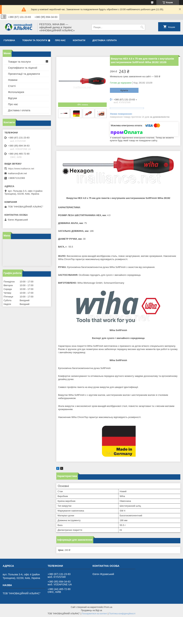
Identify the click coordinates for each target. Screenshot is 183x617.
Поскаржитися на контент (94, 613)
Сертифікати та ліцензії (22, 67)
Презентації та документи (24, 73)
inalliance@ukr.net (17, 173)
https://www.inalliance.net (21, 168)
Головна (9, 40)
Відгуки (12, 98)
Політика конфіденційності (122, 613)
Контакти (79, 40)
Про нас (60, 40)
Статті (12, 85)
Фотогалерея (16, 92)
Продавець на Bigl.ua (91, 610)
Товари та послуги (34, 40)
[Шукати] (142, 27)
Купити (124, 90)
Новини (12, 79)
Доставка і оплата (104, 40)
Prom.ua (108, 607)
